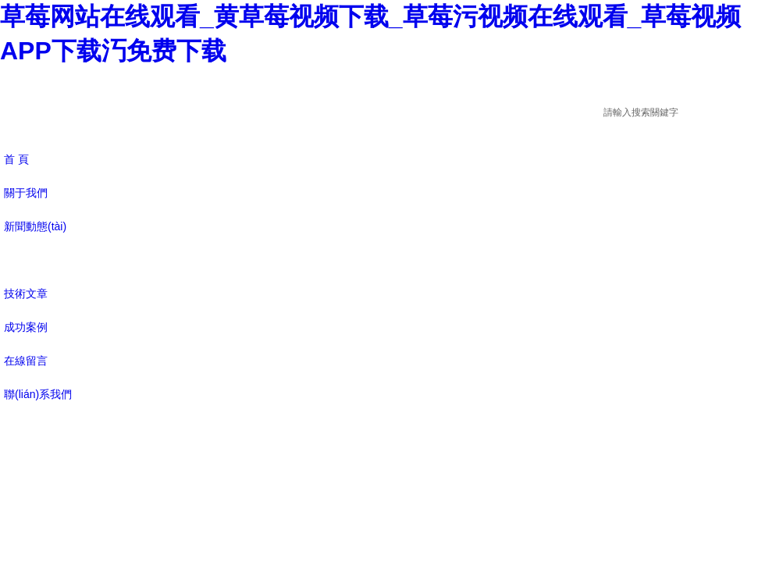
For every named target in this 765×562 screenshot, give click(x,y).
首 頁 (16, 159)
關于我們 (26, 193)
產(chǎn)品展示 (41, 260)
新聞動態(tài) (35, 226)
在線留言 (26, 360)
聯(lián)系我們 (38, 394)
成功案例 (26, 327)
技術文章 (26, 293)
